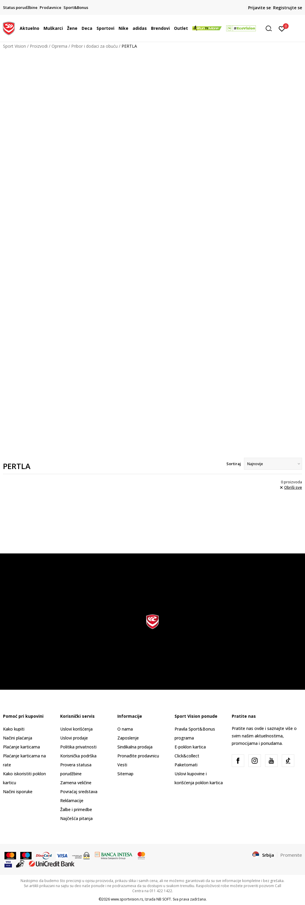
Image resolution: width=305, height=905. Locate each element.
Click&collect (187, 756)
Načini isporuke (17, 791)
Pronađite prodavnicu (138, 756)
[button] (271, 28)
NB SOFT (163, 899)
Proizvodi (39, 46)
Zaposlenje (128, 738)
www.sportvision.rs (127, 899)
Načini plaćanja (17, 738)
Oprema (59, 46)
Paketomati (186, 765)
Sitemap (125, 773)
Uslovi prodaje (74, 738)
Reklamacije (71, 800)
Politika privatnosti (78, 747)
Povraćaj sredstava (78, 791)
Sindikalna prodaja (134, 747)
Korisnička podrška (78, 756)
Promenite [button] (291, 855)
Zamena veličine (75, 782)
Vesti (122, 765)
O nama (125, 729)
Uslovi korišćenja (76, 729)
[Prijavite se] (282, 28)
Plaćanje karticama (21, 747)
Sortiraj (233, 463)
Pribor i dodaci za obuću (94, 46)
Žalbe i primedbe (76, 809)
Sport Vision (14, 46)
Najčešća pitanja (76, 818)
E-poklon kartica (190, 747)
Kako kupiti (13, 729)
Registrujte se (287, 7)
